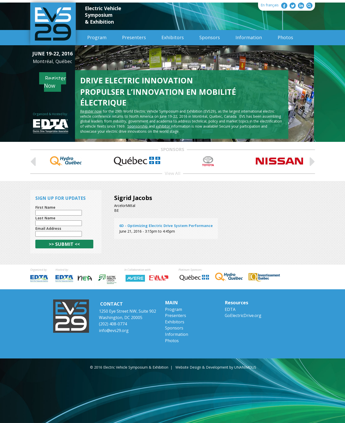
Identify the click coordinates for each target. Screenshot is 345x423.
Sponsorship (138, 126)
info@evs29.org (114, 330)
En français (270, 5)
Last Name (45, 218)
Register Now (55, 82)
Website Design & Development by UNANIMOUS (215, 367)
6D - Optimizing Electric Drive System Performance (166, 225)
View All (173, 173)
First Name (45, 207)
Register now (91, 111)
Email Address (48, 228)
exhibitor (163, 126)
